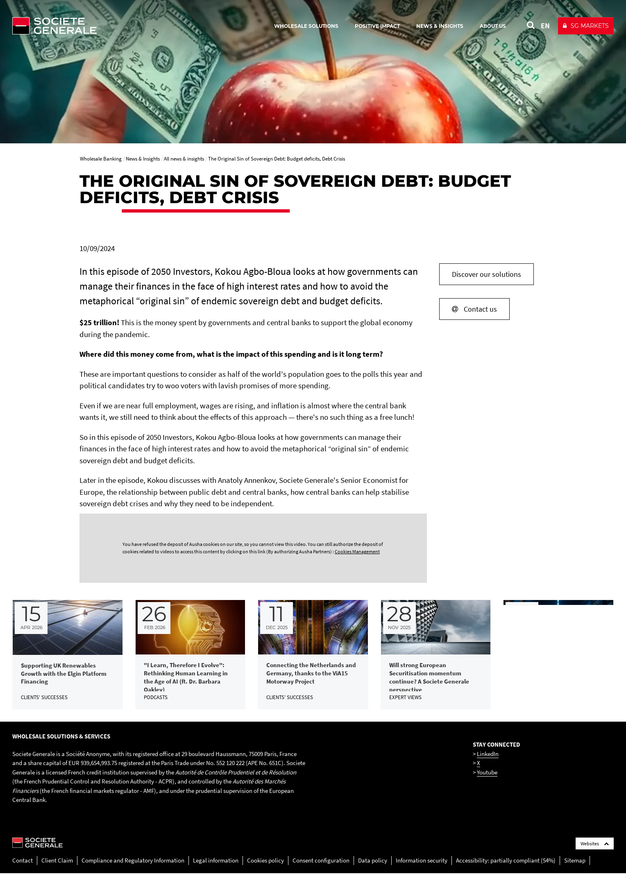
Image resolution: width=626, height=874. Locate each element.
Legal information (215, 861)
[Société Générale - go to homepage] (102, 25)
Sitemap (574, 861)
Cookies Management (357, 551)
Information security (421, 861)
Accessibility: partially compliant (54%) (506, 861)
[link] (67, 655)
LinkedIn (488, 754)
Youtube (487, 773)
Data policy (372, 861)
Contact (22, 861)
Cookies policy (265, 861)
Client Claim (57, 861)
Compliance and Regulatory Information (133, 861)
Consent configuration (321, 861)
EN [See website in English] (545, 25)
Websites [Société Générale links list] (595, 844)
